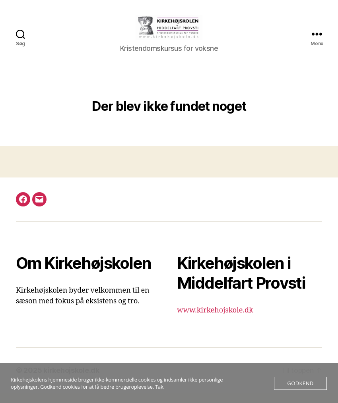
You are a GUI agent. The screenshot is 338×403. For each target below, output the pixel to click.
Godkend (300, 383)
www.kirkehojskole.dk (215, 320)
